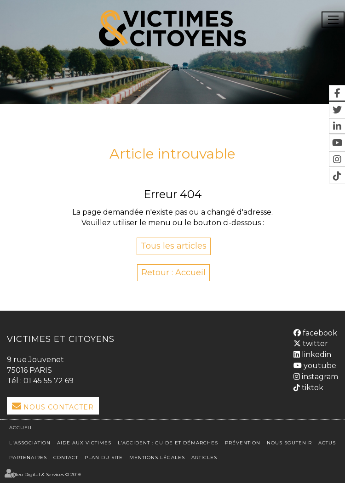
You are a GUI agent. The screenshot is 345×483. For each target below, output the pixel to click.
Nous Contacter (58, 407)
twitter (314, 343)
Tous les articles (174, 246)
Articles (204, 457)
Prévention (242, 443)
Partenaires (28, 457)
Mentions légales (157, 457)
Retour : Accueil (173, 272)
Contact (65, 457)
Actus (327, 443)
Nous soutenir (289, 443)
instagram (319, 376)
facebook (319, 333)
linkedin (315, 354)
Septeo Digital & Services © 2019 (43, 474)
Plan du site (104, 457)
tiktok (311, 387)
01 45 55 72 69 (48, 380)
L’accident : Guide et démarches (168, 443)
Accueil (21, 428)
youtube (319, 365)
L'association (30, 443)
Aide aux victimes (84, 443)
